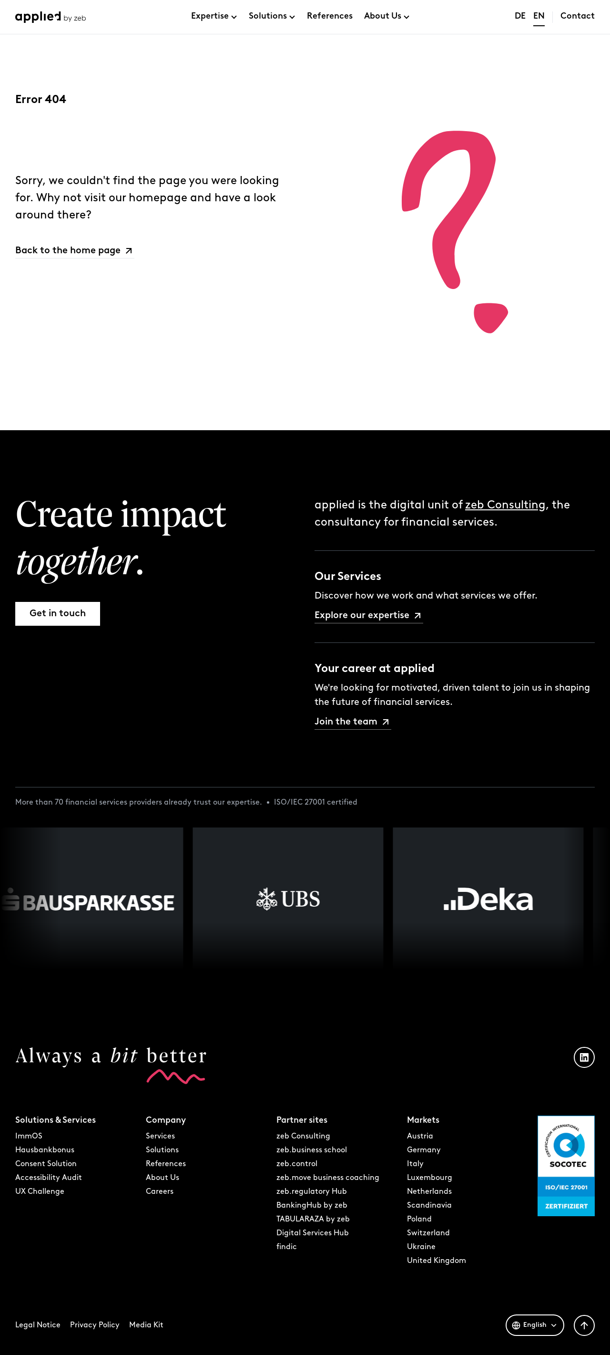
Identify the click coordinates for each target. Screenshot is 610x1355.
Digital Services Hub (312, 1233)
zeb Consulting (505, 505)
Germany (424, 1150)
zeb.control (296, 1164)
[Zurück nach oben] (584, 1325)
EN (539, 16)
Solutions (268, 16)
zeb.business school (311, 1150)
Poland (419, 1219)
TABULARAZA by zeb (313, 1219)
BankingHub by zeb (311, 1206)
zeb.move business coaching (327, 1178)
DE (520, 16)
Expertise (210, 16)
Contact (577, 16)
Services (160, 1136)
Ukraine (421, 1247)
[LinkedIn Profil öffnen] (584, 1057)
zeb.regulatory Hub (311, 1192)
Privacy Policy (95, 1325)
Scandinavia (429, 1206)
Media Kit (146, 1325)
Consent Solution (46, 1164)
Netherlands (429, 1192)
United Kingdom (436, 1261)
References (330, 16)
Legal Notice (38, 1325)
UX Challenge (39, 1192)
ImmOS (28, 1136)
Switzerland (428, 1233)
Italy (415, 1164)
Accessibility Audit (48, 1178)
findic (286, 1247)
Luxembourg (429, 1178)
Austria (420, 1136)
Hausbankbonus (44, 1150)
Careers (159, 1192)
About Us (382, 16)
